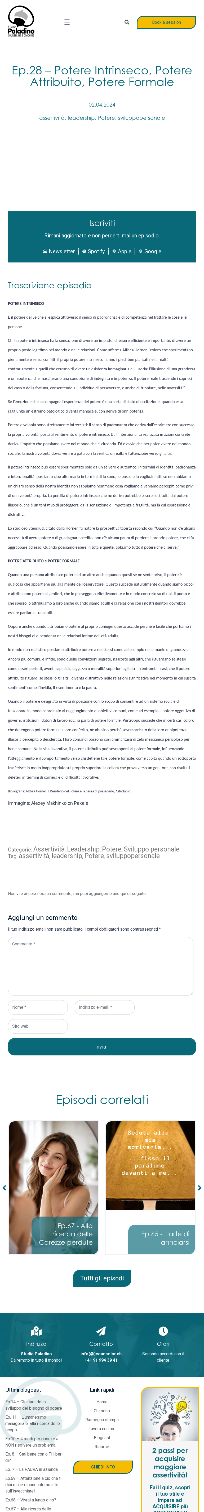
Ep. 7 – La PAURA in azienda (31, 1469)
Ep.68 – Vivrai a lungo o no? (30, 1500)
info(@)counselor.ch (101, 1353)
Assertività (49, 849)
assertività (52, 118)
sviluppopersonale (141, 118)
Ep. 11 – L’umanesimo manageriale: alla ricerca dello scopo (32, 1423)
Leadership (83, 849)
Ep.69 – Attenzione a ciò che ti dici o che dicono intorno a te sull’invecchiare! (33, 1485)
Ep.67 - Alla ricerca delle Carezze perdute (162, 1234)
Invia (100, 1047)
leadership (81, 118)
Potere (106, 118)
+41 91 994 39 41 (101, 1360)
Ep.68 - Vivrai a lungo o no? (69, 1238)
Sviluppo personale (151, 849)
